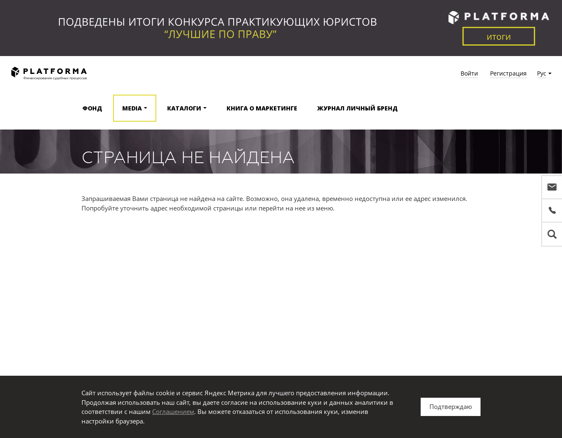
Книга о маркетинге (262, 108)
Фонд (92, 108)
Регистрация (508, 73)
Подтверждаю (450, 406)
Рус (541, 73)
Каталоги (184, 108)
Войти (469, 73)
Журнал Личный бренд (357, 108)
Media (132, 108)
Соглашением (173, 411)
